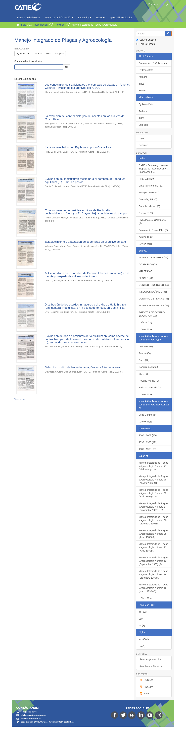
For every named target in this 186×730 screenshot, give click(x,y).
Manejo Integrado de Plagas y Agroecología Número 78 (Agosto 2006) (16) (153, 479)
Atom (144, 693)
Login (142, 138)
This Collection (145, 44)
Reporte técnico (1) (149, 380)
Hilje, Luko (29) (147, 178)
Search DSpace (146, 39)
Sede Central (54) (148, 414)
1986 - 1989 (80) (147, 449)
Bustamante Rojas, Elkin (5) (153, 230)
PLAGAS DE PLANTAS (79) (153, 257)
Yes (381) (144, 639)
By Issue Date (23, 53)
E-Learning (84, 17)
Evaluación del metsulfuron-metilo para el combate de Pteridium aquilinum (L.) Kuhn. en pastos (85, 180)
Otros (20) (144, 360)
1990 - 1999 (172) (148, 442)
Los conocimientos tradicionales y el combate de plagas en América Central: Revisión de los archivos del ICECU (87, 86)
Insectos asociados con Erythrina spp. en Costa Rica (78, 147)
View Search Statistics (150, 666)
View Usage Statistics (150, 659)
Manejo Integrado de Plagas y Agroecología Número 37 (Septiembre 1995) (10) (153, 506)
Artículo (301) (146, 346)
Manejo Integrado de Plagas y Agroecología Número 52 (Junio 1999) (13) (153, 493)
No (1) (142, 646)
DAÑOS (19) (145, 322)
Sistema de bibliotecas (28, 17)
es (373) (143, 612)
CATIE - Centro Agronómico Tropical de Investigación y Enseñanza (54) (153, 168)
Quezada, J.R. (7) (148, 199)
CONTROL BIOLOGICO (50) (154, 285)
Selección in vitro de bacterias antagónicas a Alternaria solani (83, 367)
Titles (48, 53)
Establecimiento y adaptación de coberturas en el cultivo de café (85, 241)
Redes (100, 17)
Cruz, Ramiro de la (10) (151, 185)
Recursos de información (59, 17)
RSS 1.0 (146, 680)
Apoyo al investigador (122, 17)
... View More (145, 243)
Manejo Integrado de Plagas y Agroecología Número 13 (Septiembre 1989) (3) (153, 561)
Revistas (60, 24)
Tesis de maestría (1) (150, 387)
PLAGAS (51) (146, 278)
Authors (38, 53)
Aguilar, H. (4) (146, 237)
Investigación (41, 24)
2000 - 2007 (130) (148, 435)
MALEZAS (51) (147, 271)
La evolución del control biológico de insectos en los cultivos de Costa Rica (84, 117)
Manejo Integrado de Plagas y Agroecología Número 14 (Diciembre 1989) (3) (153, 574)
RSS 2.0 (146, 686)
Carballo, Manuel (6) (149, 206)
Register (143, 145)
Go (66, 67)
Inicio (23, 24)
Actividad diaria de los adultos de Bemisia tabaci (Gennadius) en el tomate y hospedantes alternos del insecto (87, 275)
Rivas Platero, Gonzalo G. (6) (152, 222)
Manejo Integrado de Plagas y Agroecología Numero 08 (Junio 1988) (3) (153, 533)
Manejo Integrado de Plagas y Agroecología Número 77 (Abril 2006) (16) (153, 466)
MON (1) (143, 374)
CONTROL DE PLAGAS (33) (154, 298)
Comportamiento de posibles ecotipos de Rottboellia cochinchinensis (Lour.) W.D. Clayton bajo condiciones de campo (86, 212)
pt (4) (141, 618)
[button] (153, 4)
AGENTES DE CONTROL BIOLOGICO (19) (152, 314)
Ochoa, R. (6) (146, 213)
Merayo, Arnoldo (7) (149, 192)
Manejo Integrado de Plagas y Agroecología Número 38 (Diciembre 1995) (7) (153, 520)
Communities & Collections (153, 63)
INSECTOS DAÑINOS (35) (153, 291)
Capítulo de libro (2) (149, 367)
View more (19, 399)
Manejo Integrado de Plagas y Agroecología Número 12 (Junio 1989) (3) (153, 547)
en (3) (142, 625)
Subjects (59, 53)
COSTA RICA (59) (148, 264)
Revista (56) (145, 353)
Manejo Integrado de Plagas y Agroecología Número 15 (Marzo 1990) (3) (153, 588)
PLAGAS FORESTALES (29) (154, 305)
